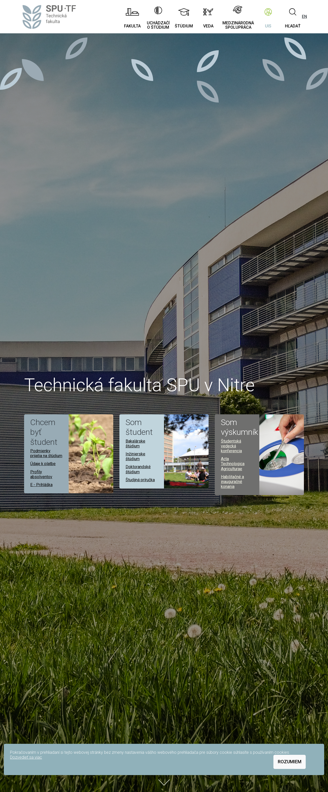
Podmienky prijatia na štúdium (46, 453)
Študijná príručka (140, 479)
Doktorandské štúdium (138, 469)
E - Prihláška (41, 484)
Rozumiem (289, 761)
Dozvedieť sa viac (26, 757)
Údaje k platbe (43, 463)
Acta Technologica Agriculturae (232, 463)
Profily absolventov (41, 474)
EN (304, 16)
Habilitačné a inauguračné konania (232, 481)
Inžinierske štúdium (135, 456)
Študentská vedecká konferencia (231, 446)
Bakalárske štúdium (135, 443)
